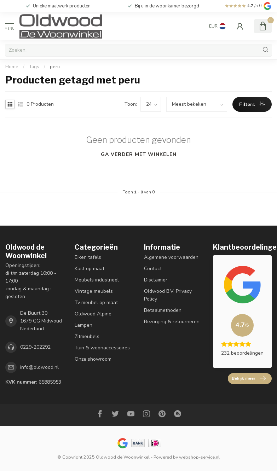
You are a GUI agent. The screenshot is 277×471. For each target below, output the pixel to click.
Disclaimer (155, 280)
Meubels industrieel (97, 280)
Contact (153, 268)
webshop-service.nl (199, 457)
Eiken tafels (88, 257)
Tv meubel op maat (96, 302)
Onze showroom (93, 359)
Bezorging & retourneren (172, 321)
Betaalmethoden (162, 310)
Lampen (83, 325)
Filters (252, 104)
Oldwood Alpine (93, 313)
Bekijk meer (249, 378)
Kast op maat (89, 268)
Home (11, 67)
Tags (34, 67)
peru (55, 67)
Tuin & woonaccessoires (102, 347)
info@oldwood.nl (39, 367)
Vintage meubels (94, 291)
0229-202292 (35, 347)
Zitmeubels (87, 336)
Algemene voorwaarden (171, 257)
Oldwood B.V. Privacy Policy (168, 295)
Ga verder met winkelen (139, 154)
